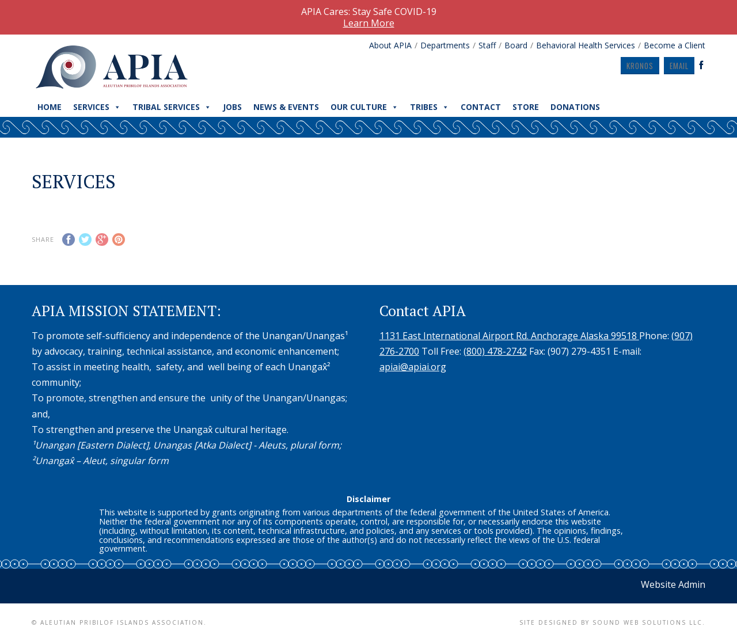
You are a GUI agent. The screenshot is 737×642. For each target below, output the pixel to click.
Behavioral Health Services (585, 45)
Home (49, 106)
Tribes (429, 107)
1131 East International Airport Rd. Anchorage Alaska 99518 (509, 335)
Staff (487, 45)
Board (515, 45)
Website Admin (673, 584)
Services (97, 107)
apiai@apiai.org (412, 366)
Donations (575, 106)
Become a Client (674, 45)
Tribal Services (171, 107)
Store (525, 106)
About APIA (390, 45)
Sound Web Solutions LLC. (648, 622)
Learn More (368, 23)
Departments (445, 45)
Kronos (640, 65)
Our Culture (364, 107)
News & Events (286, 106)
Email (679, 65)
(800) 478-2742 (495, 351)
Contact (481, 106)
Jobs (232, 106)
